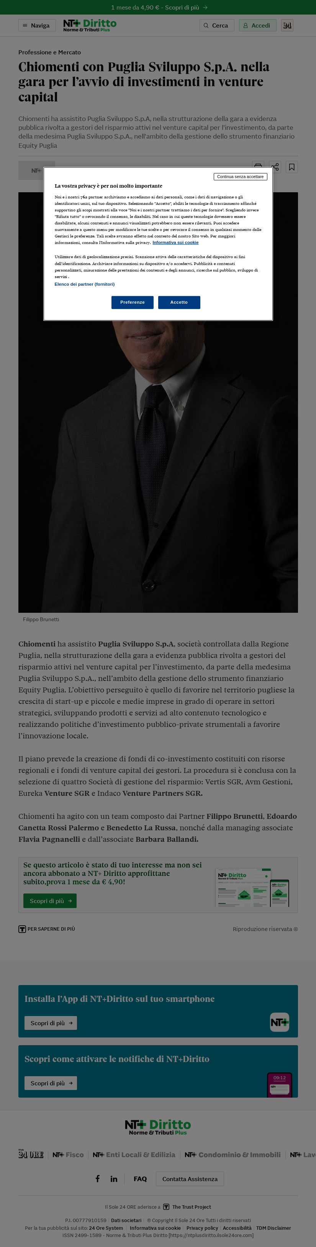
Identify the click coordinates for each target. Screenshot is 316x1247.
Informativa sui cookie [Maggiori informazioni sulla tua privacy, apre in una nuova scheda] (176, 242)
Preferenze (132, 302)
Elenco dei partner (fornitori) (85, 284)
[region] (158, 244)
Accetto (179, 302)
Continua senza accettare (240, 176)
